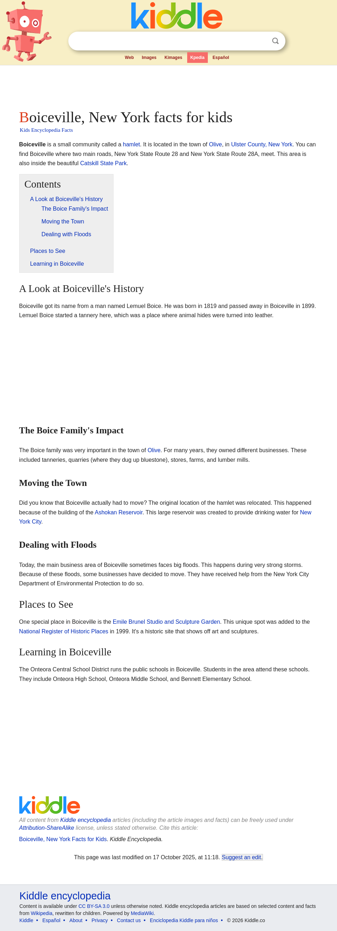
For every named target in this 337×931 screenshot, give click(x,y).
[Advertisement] (168, 85)
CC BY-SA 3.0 (93, 906)
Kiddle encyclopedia (85, 820)
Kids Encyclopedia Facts (46, 130)
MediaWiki (142, 913)
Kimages (173, 57)
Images (149, 57)
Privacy (99, 920)
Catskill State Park (103, 163)
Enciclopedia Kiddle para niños (184, 920)
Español (220, 57)
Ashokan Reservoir (118, 512)
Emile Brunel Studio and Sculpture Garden (166, 622)
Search (275, 41)
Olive (215, 144)
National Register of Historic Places (64, 631)
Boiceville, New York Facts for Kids (63, 839)
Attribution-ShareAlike (46, 828)
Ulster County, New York (261, 144)
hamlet (131, 144)
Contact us (129, 920)
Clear (261, 41)
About (76, 920)
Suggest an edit (241, 857)
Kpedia (197, 57)
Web (129, 57)
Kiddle (26, 920)
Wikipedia (41, 913)
